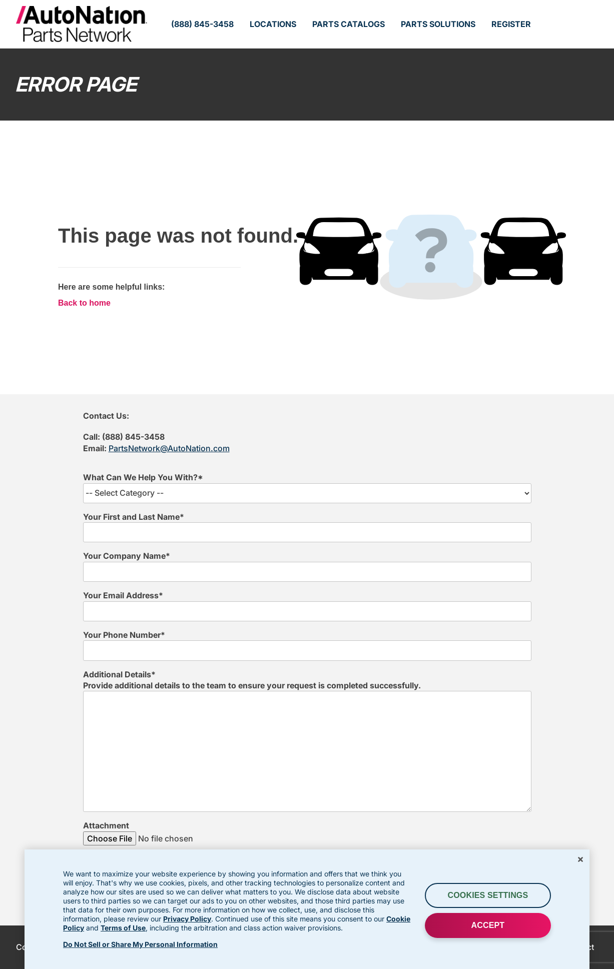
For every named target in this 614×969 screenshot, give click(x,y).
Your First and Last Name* (133, 517)
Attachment (106, 825)
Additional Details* (119, 674)
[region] (307, 909)
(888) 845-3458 (202, 24)
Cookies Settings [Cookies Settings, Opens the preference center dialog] (488, 895)
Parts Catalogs (348, 24)
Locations (273, 24)
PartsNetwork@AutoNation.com (169, 448)
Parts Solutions (438, 24)
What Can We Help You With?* (143, 477)
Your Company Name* (126, 556)
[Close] (580, 859)
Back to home (84, 303)
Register (511, 24)
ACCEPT (488, 925)
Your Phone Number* (124, 635)
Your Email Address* (123, 595)
